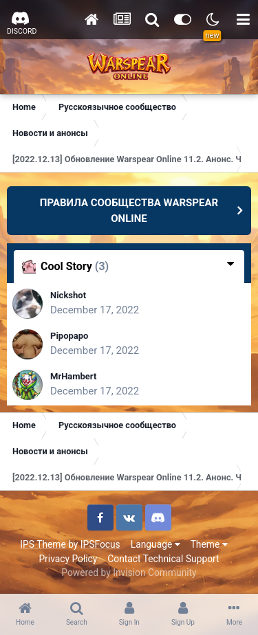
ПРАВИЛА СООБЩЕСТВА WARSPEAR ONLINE (129, 211)
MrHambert (73, 376)
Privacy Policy (68, 558)
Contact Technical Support (163, 558)
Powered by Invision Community (128, 572)
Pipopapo (69, 336)
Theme (209, 544)
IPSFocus (100, 544)
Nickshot (68, 295)
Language (155, 544)
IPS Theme (42, 544)
